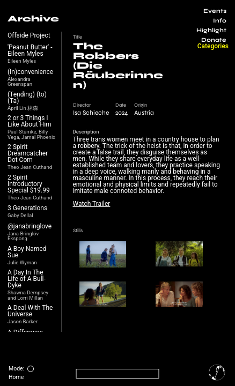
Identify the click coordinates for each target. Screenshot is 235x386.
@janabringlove (30, 226)
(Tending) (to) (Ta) (27, 97)
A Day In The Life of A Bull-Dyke (27, 278)
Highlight (211, 30)
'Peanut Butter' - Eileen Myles (30, 50)
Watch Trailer (92, 203)
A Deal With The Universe (30, 311)
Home (16, 377)
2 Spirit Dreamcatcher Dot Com (28, 153)
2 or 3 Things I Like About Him (30, 121)
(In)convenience (30, 72)
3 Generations (27, 208)
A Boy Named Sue (27, 252)
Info (219, 20)
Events (214, 11)
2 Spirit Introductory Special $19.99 (29, 184)
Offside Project (29, 35)
